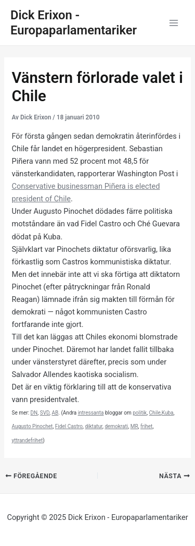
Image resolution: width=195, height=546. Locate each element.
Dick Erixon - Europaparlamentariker (73, 23)
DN (34, 413)
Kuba (168, 413)
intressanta (91, 413)
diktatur (93, 426)
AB (55, 413)
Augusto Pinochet (32, 426)
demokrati (116, 426)
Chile (155, 413)
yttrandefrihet (27, 440)
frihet (146, 426)
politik (140, 413)
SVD (44, 413)
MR (134, 426)
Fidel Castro (69, 426)
